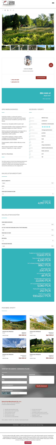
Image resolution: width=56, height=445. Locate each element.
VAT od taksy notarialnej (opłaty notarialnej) (14, 227)
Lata (3, 186)
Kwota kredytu (6, 181)
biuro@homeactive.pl (10, 404)
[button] (6, 29)
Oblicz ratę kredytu (47, 99)
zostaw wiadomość (41, 77)
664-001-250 (15, 80)
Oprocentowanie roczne (8, 191)
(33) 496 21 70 (15, 82)
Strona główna (5, 420)
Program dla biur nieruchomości (30, 425)
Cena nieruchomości (7, 222)
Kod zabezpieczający (7, 390)
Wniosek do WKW (6, 233)
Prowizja (4, 238)
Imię (3, 374)
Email (3, 380)
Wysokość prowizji (7, 244)
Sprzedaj (17, 420)
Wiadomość (32, 374)
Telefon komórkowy (7, 385)
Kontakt (10, 420)
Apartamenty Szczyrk (23, 420)
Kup (13, 420)
